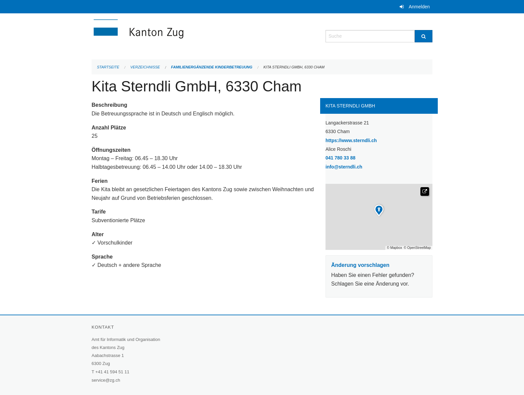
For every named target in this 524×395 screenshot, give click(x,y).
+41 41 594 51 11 (112, 371)
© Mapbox (394, 248)
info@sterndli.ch (343, 166)
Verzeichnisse (145, 67)
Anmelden (419, 6)
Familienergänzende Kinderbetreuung (211, 67)
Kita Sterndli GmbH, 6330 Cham (293, 67)
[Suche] (423, 36)
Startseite (108, 67)
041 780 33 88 (340, 157)
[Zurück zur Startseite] (178, 35)
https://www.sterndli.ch (368, 140)
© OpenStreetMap (417, 248)
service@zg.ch (106, 380)
